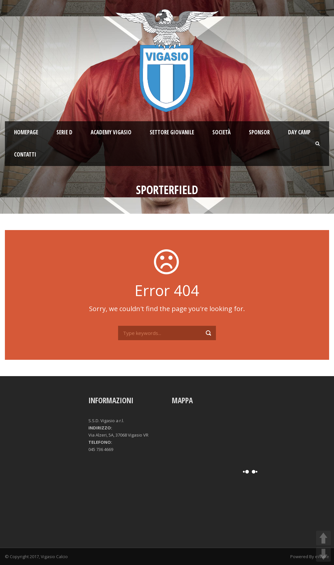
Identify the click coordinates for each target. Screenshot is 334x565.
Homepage (26, 132)
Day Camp (299, 132)
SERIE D (64, 132)
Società (221, 132)
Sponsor (259, 132)
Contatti (25, 154)
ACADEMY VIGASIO (111, 132)
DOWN (323, 554)
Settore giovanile (172, 132)
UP (323, 538)
